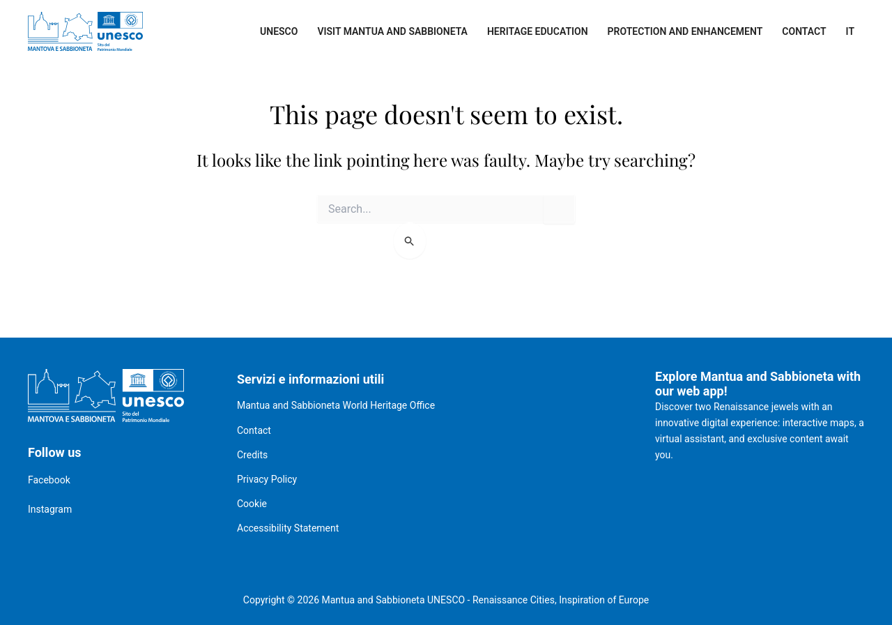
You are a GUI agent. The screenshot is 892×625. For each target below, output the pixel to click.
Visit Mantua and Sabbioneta (392, 31)
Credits (252, 454)
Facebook (49, 479)
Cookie (252, 503)
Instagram (50, 509)
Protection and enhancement (685, 31)
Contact (804, 31)
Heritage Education (537, 31)
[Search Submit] (410, 241)
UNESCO (279, 31)
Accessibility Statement (288, 528)
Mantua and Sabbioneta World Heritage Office (336, 405)
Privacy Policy (267, 479)
